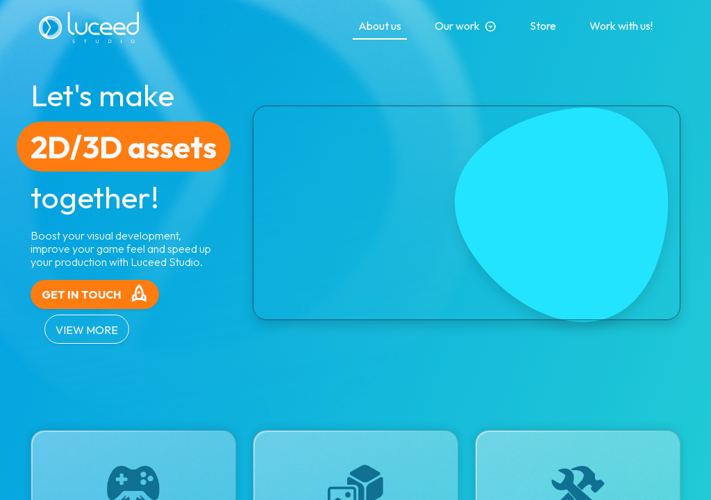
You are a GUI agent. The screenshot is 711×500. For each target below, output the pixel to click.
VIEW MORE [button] (87, 330)
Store (543, 26)
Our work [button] (465, 26)
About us (379, 26)
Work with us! (621, 26)
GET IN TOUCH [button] (95, 294)
